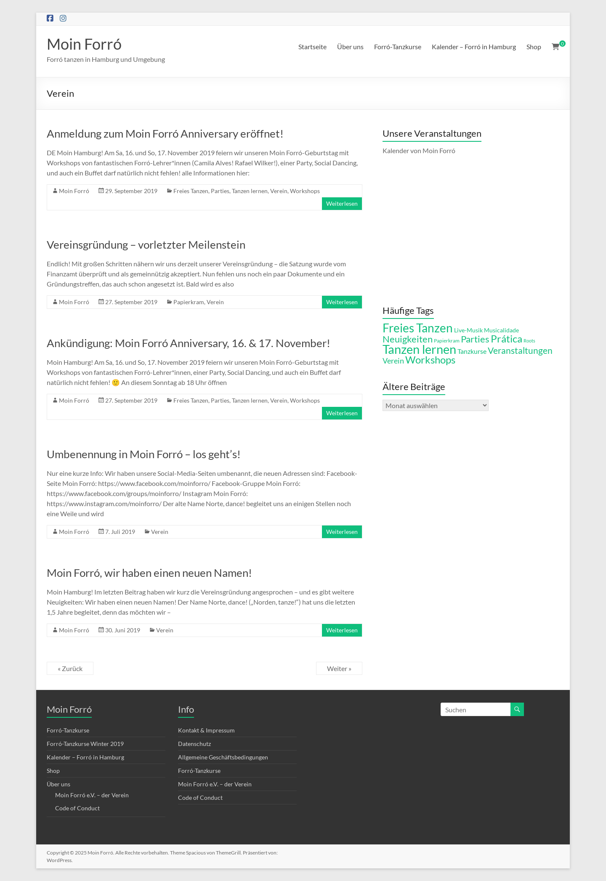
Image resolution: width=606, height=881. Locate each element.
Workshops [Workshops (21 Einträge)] (430, 360)
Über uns (350, 46)
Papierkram (188, 301)
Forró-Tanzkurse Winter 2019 (85, 743)
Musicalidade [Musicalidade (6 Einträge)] (501, 330)
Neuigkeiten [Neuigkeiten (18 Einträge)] (408, 339)
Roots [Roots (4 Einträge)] (529, 340)
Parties (220, 190)
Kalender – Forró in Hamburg (474, 46)
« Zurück (70, 668)
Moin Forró (84, 43)
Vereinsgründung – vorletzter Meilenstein (146, 244)
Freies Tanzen (190, 190)
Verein (278, 190)
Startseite (312, 46)
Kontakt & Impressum (206, 730)
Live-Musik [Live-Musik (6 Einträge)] (468, 330)
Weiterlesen (342, 203)
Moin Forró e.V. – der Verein (92, 795)
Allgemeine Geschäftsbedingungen (223, 757)
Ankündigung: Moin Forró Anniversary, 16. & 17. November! (188, 343)
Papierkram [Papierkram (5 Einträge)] (447, 340)
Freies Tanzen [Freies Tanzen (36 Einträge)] (418, 328)
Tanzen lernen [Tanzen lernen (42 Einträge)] (419, 349)
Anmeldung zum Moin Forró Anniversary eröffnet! (165, 133)
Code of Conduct (77, 808)
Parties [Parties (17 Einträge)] (475, 339)
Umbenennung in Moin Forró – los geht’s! (144, 454)
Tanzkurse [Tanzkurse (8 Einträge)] (471, 351)
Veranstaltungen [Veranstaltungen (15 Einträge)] (520, 350)
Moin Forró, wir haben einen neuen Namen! (149, 572)
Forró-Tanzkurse (397, 46)
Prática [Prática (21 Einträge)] (506, 339)
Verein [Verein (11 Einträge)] (393, 360)
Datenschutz (194, 743)
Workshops (305, 190)
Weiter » (339, 668)
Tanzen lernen (250, 190)
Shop (533, 46)
